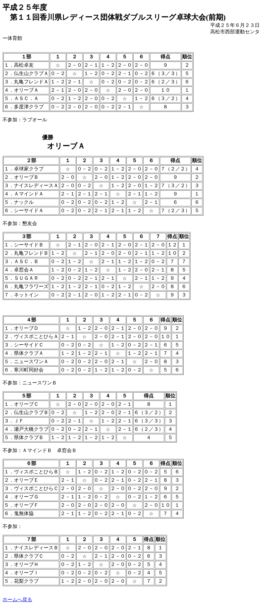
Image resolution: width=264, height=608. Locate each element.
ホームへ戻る (17, 599)
